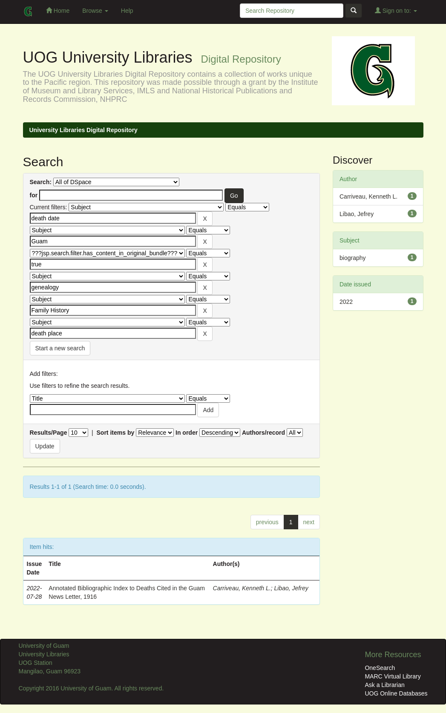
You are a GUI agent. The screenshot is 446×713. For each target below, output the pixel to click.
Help (127, 10)
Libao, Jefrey (291, 588)
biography (353, 257)
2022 (346, 301)
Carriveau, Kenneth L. (242, 588)
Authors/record (263, 432)
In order (187, 432)
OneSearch (380, 667)
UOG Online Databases (396, 693)
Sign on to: (396, 10)
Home (57, 10)
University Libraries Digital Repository (83, 130)
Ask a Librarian (384, 684)
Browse (95, 10)
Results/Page (48, 432)
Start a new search (60, 348)
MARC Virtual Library (392, 676)
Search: (41, 182)
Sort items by (116, 432)
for (34, 195)
